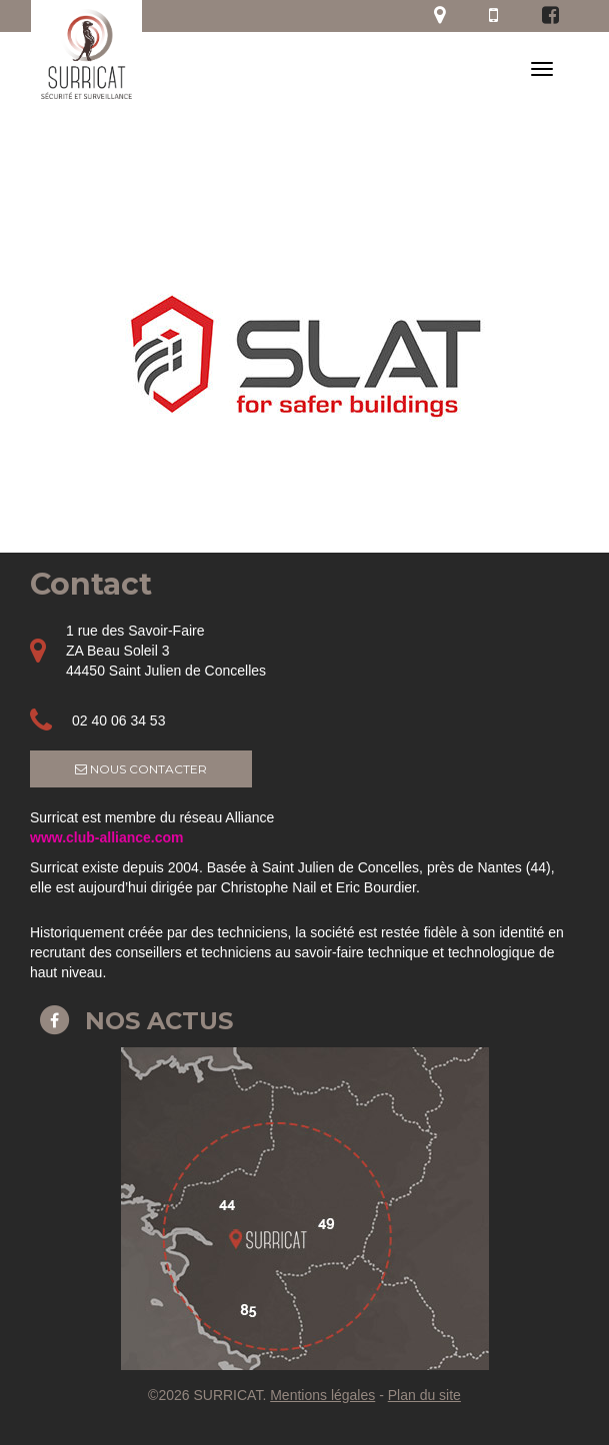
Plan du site (424, 1395)
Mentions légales (322, 1395)
